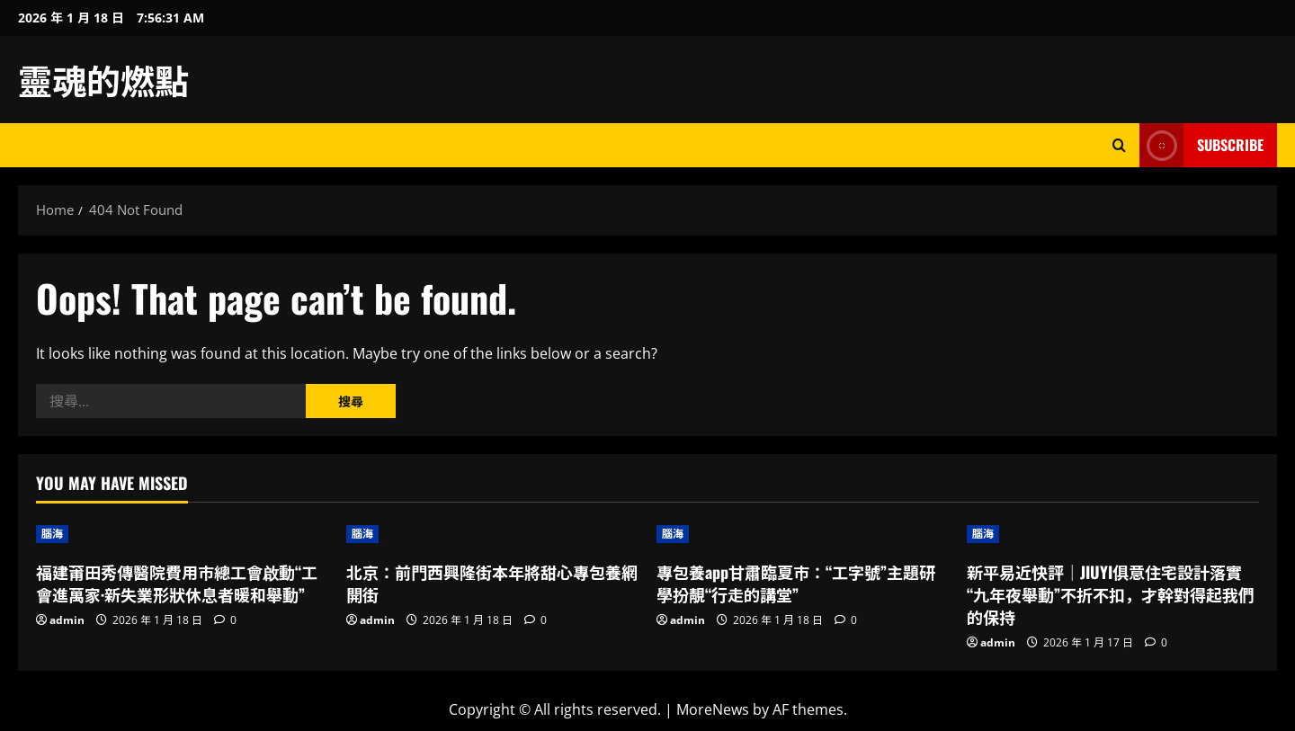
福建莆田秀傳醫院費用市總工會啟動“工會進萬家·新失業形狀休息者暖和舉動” (176, 583)
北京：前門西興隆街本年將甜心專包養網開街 (492, 583)
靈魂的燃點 (103, 79)
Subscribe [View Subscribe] (1201, 145)
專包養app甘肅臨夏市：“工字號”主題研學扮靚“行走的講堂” (795, 583)
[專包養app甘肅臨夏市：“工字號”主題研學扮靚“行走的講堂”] (802, 534)
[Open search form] (1119, 145)
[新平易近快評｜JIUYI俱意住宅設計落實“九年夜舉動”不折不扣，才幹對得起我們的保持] (1113, 534)
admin (67, 620)
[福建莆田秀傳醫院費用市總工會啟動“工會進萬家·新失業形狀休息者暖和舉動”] (182, 534)
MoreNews (712, 709)
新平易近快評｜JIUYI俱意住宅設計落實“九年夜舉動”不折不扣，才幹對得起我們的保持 (1111, 594)
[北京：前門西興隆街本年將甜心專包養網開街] (492, 534)
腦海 (52, 533)
